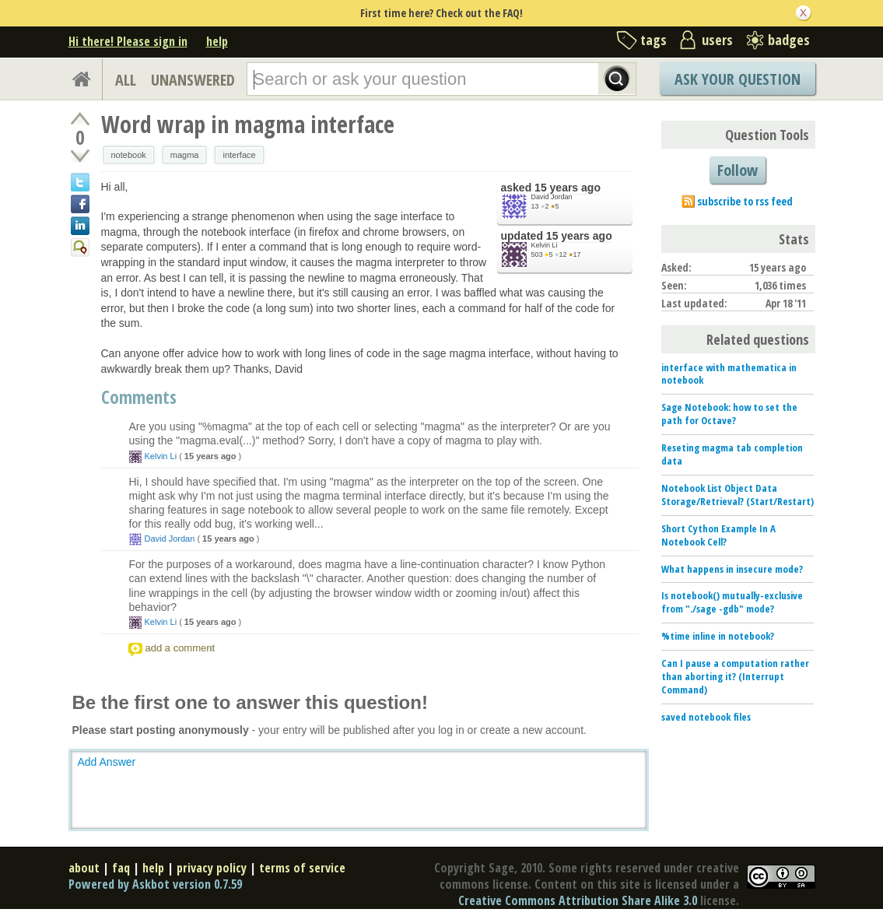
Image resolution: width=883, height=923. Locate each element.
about (84, 867)
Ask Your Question (738, 78)
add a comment (180, 648)
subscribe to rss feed (745, 201)
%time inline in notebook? (717, 636)
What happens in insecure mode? (732, 569)
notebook (128, 155)
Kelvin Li (544, 245)
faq (121, 867)
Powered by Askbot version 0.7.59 (155, 884)
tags (653, 39)
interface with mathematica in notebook (729, 374)
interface (239, 155)
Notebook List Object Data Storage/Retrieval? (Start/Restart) (737, 494)
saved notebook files (706, 717)
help (217, 41)
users (717, 39)
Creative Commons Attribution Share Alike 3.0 (577, 900)
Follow (737, 170)
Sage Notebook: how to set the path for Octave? (729, 413)
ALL (125, 79)
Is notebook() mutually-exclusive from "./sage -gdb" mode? (732, 602)
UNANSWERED (193, 79)
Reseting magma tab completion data (732, 454)
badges (789, 39)
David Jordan (552, 197)
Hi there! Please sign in (127, 41)
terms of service (302, 867)
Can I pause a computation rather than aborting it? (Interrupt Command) (735, 676)
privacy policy (212, 867)
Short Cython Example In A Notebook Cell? (718, 535)
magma (184, 155)
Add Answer (107, 762)
